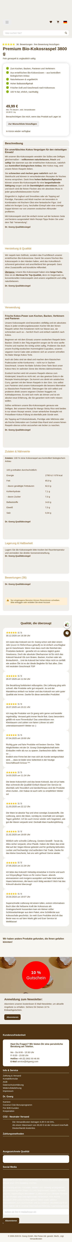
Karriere (6, 1102)
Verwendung (12, 307)
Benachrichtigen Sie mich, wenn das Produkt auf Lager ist (33, 116)
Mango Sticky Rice (46, 408)
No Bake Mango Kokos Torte (18, 355)
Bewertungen (15, 577)
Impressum (8, 1091)
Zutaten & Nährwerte (17, 451)
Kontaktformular (10, 1078)
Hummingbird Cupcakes (42, 348)
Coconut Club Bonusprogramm (17, 1105)
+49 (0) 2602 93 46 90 (25, 1058)
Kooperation (8, 1111)
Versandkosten (29, 110)
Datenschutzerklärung (13, 1085)
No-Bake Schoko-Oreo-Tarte (38, 365)
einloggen (19, 602)
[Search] (66, 33)
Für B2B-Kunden (11, 1108)
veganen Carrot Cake (15, 352)
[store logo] (36, 10)
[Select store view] (65, 22)
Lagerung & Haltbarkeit (19, 543)
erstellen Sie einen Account (39, 602)
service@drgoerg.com (24, 1061)
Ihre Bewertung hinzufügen (46, 44)
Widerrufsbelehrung (12, 1088)
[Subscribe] (11, 1220)
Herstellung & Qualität (18, 248)
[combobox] (36, 33)
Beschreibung (14, 143)
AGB (5, 1082)
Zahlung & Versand (12, 1075)
